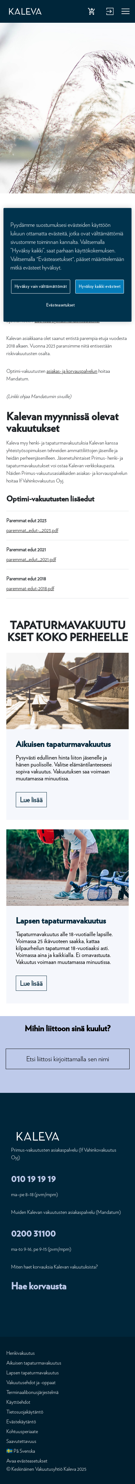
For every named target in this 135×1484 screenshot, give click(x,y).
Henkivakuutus (20, 1353)
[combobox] (68, 1059)
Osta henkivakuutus (93, 12)
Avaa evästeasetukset (26, 1461)
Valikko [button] (126, 12)
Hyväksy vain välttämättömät (41, 286)
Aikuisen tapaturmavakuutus (33, 1363)
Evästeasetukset (60, 305)
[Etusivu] (25, 11)
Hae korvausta (38, 1286)
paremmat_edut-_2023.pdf (32, 530)
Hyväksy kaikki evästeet (99, 286)
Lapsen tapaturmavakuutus (32, 1373)
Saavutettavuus (21, 1441)
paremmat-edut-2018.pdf (30, 588)
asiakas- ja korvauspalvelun (71, 371)
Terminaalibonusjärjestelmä (32, 1392)
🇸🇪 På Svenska (20, 1451)
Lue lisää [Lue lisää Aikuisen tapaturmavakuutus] (31, 800)
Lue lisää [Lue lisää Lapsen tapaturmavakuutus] (31, 983)
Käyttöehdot (18, 1402)
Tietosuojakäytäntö (24, 1412)
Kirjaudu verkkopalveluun (109, 12)
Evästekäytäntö (21, 1422)
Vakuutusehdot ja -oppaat (31, 1382)
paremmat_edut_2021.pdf (31, 559)
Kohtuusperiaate (22, 1431)
